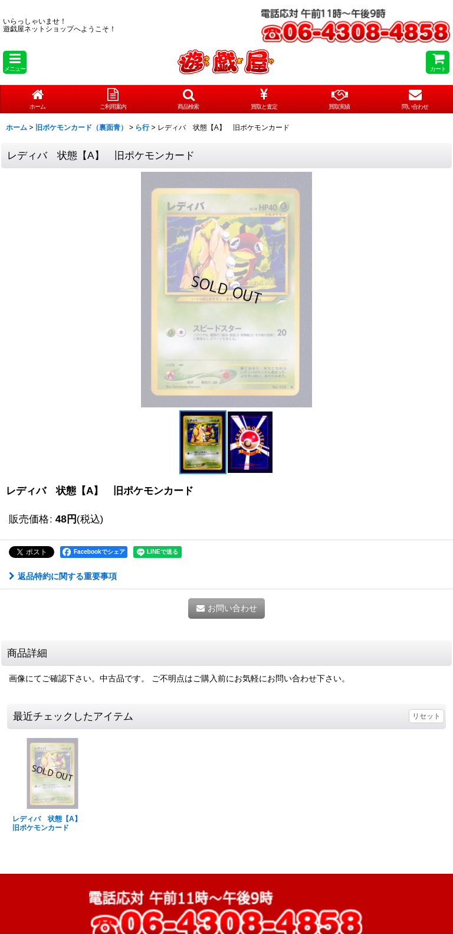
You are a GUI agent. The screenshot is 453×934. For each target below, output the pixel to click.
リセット (426, 716)
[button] (15, 62)
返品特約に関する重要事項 (63, 576)
